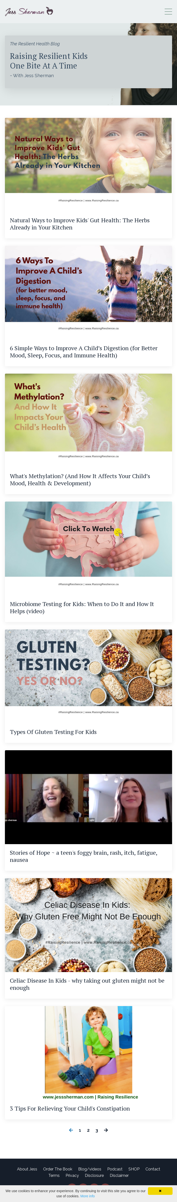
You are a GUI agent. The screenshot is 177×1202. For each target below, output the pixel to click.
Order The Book (57, 1169)
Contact (152, 1169)
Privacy (72, 1175)
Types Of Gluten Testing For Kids (53, 731)
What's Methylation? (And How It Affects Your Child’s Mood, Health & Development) (80, 479)
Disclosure (94, 1175)
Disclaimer (119, 1175)
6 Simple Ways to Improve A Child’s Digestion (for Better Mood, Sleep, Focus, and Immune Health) (84, 352)
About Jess (27, 1169)
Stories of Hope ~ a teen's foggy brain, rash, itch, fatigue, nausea (83, 856)
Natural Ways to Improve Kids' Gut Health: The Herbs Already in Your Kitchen (80, 224)
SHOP (134, 1169)
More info (87, 1196)
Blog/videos (89, 1169)
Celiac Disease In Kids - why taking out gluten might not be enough (87, 984)
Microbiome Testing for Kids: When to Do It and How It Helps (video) (82, 607)
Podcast (115, 1169)
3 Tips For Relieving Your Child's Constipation (70, 1108)
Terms (54, 1175)
